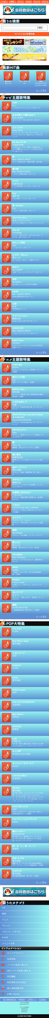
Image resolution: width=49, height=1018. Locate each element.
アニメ (20, 2)
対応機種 (7, 976)
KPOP (28, 2)
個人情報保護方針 (12, 988)
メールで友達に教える (14, 965)
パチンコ (45, 2)
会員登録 (7, 959)
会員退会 (42, 1000)
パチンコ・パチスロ (11, 932)
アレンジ (37, 2)
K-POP (5, 937)
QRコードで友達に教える (15, 971)
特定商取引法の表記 (13, 982)
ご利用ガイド (32, 1000)
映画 (12, 2)
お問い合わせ (10, 994)
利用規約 (21, 1000)
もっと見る (41, 90)
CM (4, 2)
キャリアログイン (12, 953)
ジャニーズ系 (8, 943)
